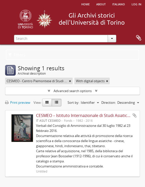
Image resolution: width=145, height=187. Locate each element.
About (101, 4)
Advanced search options (72, 91)
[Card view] (47, 102)
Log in (136, 4)
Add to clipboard (134, 115)
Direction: (108, 102)
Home (85, 4)
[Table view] (56, 102)
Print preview (17, 102)
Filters (16, 55)
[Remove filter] (70, 80)
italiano (118, 4)
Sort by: (73, 102)
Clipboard (138, 38)
